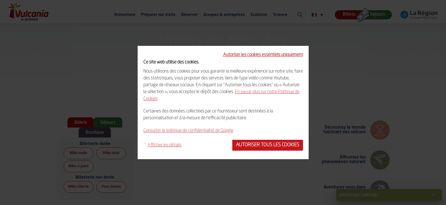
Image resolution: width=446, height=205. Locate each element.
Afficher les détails (165, 145)
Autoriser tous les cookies (267, 145)
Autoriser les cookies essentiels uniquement (263, 55)
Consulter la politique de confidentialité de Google (188, 130)
